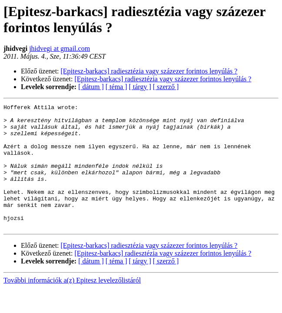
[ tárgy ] (140, 86)
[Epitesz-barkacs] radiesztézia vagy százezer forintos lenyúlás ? (149, 71)
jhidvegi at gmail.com (59, 48)
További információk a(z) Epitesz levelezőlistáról (72, 305)
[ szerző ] (166, 86)
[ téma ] (116, 86)
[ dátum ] (91, 86)
